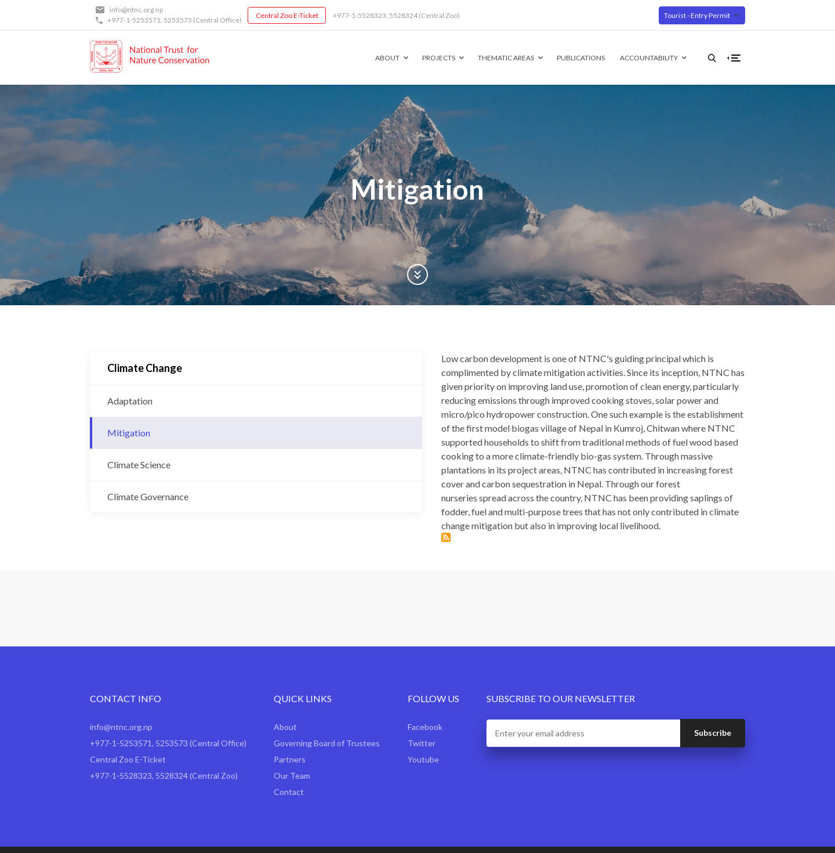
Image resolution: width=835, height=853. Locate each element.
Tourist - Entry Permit (697, 15)
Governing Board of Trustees (327, 713)
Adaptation (130, 400)
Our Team (292, 746)
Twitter (421, 713)
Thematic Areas (487, 57)
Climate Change (144, 368)
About (369, 57)
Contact (289, 762)
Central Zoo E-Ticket (287, 15)
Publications (562, 57)
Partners (290, 730)
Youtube (423, 730)
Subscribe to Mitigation (319, 481)
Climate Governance (147, 496)
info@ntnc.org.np (136, 9)
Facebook (425, 697)
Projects (420, 57)
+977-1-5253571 (134, 20)
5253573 (178, 20)
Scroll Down (417, 274)
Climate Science (138, 464)
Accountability (630, 57)
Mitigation (128, 432)
